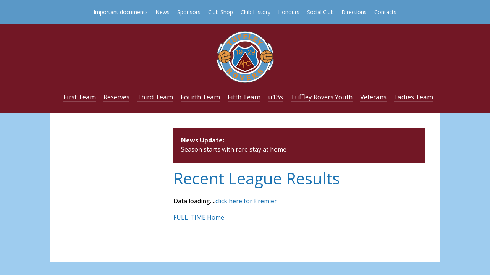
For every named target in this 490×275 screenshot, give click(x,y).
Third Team (155, 96)
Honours (288, 12)
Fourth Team (200, 96)
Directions (354, 12)
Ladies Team (413, 96)
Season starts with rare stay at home (233, 149)
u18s (275, 96)
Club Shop (220, 12)
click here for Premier (246, 201)
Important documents (121, 12)
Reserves (116, 96)
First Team (79, 96)
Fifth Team (244, 96)
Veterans (373, 96)
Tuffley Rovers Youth (322, 96)
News (162, 12)
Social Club (320, 12)
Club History (255, 12)
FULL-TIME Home (198, 217)
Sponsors (189, 12)
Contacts (385, 12)
